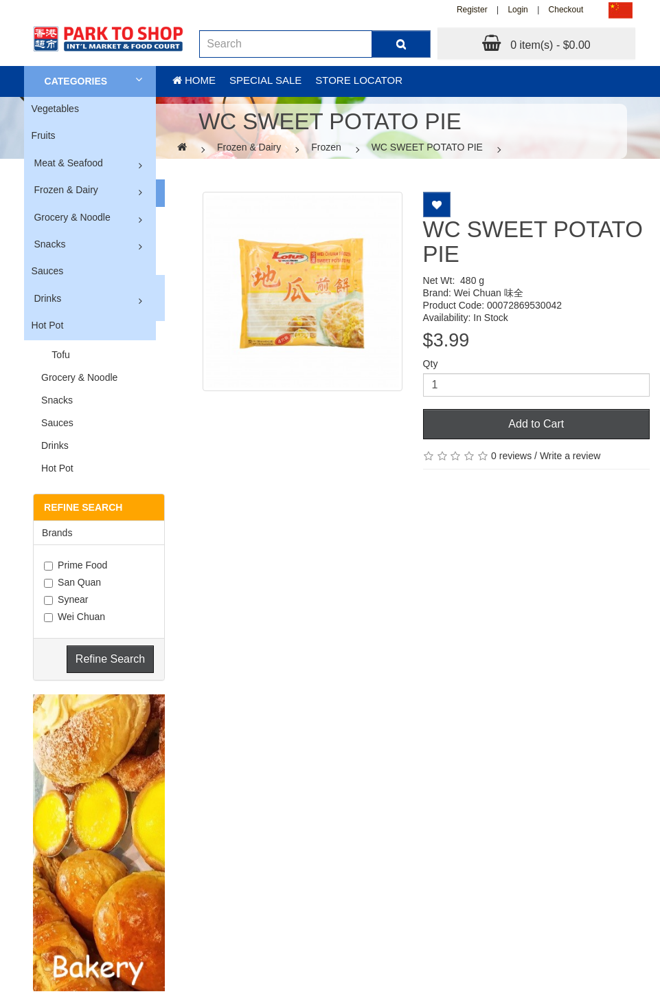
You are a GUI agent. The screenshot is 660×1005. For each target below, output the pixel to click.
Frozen (326, 147)
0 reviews (511, 455)
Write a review (570, 455)
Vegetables (55, 108)
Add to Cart (536, 424)
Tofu (55, 354)
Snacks (49, 244)
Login (517, 9)
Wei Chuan (74, 616)
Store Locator (358, 80)
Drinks (47, 298)
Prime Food (75, 565)
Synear (66, 599)
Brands (57, 532)
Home (194, 80)
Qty (430, 363)
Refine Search (110, 659)
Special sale (265, 80)
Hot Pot (48, 325)
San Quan (72, 582)
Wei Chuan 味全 (488, 292)
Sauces (48, 270)
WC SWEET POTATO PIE (427, 147)
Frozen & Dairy (66, 189)
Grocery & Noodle (72, 217)
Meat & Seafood (68, 162)
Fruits (44, 135)
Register (472, 9)
